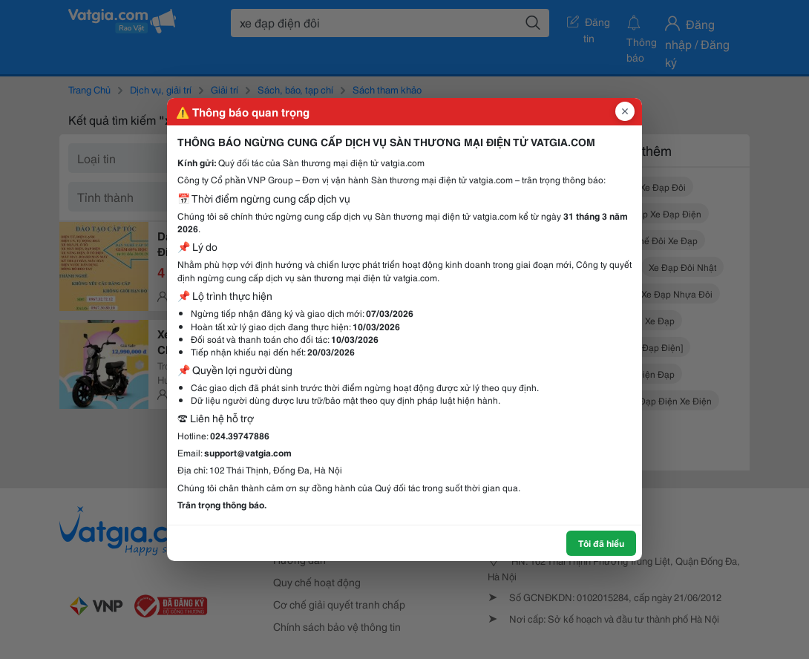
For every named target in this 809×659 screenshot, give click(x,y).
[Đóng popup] (625, 111)
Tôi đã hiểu (601, 543)
